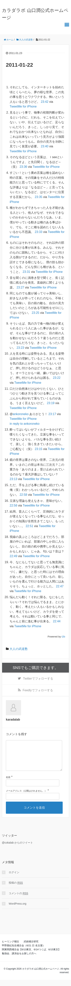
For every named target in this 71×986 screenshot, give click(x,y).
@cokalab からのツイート (17, 848)
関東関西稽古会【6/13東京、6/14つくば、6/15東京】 (31, 955)
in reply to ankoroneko (24, 423)
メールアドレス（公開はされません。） (26, 797)
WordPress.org (17, 909)
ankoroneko (21, 414)
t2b (63, 636)
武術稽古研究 (31, 947)
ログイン (14, 878)
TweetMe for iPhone (23, 106)
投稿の (16, 888)
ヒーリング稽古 (10, 947)
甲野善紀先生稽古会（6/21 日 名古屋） (23, 951)
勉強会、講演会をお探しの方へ (19, 959)
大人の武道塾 (18, 648)
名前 (8, 783)
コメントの (18, 899)
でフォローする (38, 678)
